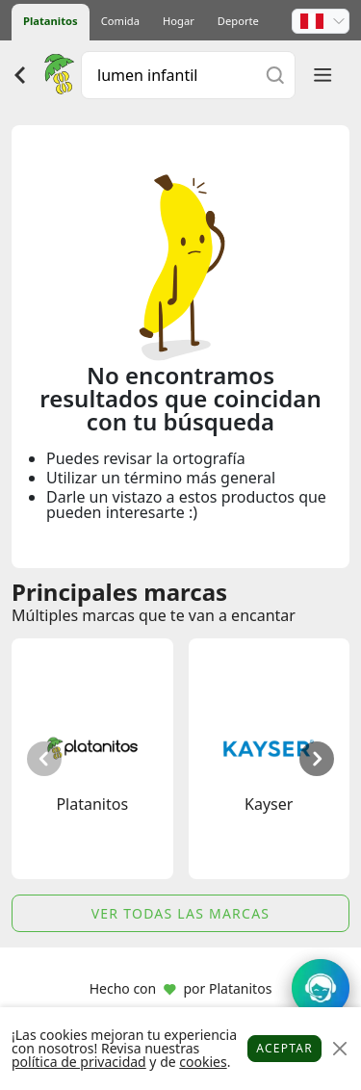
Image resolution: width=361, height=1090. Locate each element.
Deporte (238, 20)
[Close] (339, 1049)
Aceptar (284, 1048)
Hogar (178, 20)
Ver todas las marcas (181, 913)
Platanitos (50, 20)
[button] (320, 21)
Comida (120, 20)
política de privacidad (79, 1061)
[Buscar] (275, 74)
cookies (202, 1061)
